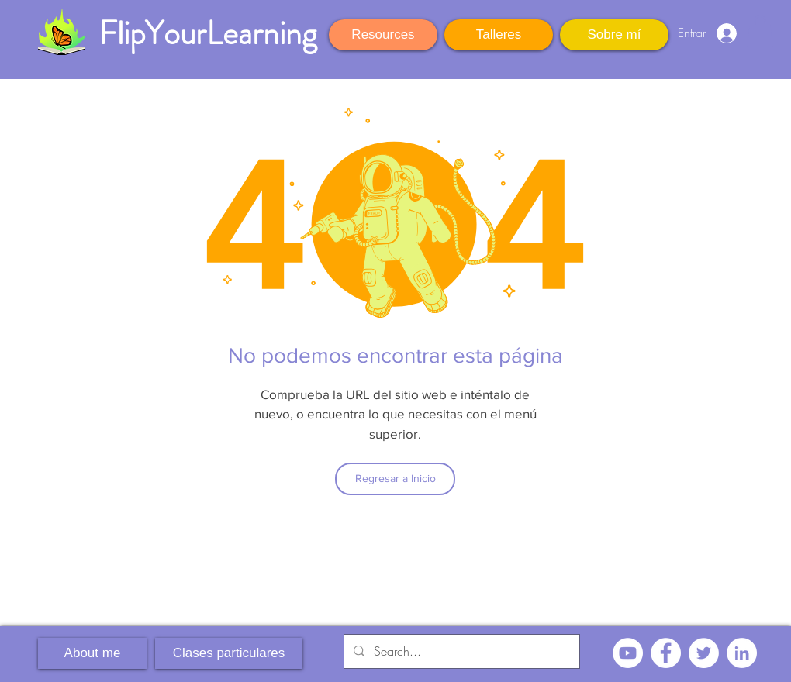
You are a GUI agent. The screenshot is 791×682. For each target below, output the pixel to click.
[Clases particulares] (228, 653)
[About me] (92, 653)
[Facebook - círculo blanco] (666, 653)
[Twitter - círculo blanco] (704, 653)
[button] (760, 31)
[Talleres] (498, 34)
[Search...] (460, 651)
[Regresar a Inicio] (395, 479)
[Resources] (383, 34)
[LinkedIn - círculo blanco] (742, 653)
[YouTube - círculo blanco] (628, 653)
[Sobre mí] (614, 34)
